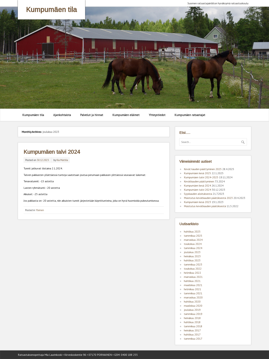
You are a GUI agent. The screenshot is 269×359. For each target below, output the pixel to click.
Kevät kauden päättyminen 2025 (203, 169)
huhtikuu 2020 (192, 301)
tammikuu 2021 (193, 293)
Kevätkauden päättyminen (199, 181)
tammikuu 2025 (193, 235)
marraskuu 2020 (193, 297)
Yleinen (40, 210)
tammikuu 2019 (193, 314)
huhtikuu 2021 (192, 281)
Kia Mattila (62, 160)
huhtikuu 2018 (192, 322)
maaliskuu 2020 (193, 305)
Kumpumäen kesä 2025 (197, 173)
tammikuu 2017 (193, 338)
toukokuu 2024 (193, 244)
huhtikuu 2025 (192, 231)
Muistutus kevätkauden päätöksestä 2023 (208, 198)
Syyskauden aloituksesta (198, 193)
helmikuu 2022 (192, 272)
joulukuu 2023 (192, 252)
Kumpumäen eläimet (125, 115)
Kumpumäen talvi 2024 (52, 152)
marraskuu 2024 (193, 239)
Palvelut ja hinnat (91, 115)
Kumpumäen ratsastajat (189, 115)
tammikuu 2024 (193, 248)
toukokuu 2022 (193, 268)
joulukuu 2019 (192, 309)
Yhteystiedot (157, 115)
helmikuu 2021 (192, 289)
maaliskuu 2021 (193, 285)
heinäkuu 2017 (192, 330)
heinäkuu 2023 (192, 256)
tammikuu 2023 (193, 264)
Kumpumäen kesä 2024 (197, 185)
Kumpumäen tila (33, 115)
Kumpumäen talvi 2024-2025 (201, 177)
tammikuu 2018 (193, 326)
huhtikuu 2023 (192, 260)
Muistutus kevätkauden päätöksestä (205, 206)
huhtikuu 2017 (192, 334)
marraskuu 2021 (193, 277)
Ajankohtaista (62, 115)
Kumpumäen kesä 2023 (197, 202)
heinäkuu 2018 (192, 318)
